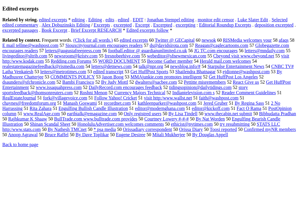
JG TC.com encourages (215, 50)
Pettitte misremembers (205, 82)
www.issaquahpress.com (59, 87)
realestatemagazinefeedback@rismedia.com (43, 66)
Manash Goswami (80, 103)
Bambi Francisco (78, 82)
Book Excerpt (54, 30)
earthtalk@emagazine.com (92, 113)
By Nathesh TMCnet (67, 129)
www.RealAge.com (41, 113)
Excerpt (142, 24)
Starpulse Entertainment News (235, 66)
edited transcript (108, 71)
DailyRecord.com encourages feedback (125, 87)
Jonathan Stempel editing (170, 19)
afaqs (284, 40)
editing (78, 19)
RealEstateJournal (19, 97)
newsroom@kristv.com (76, 55)
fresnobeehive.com (122, 55)
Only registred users (142, 113)
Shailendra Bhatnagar (195, 71)
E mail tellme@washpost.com (30, 45)
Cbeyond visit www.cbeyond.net (243, 55)
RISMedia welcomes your (247, 40)
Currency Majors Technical (140, 92)
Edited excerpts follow (147, 30)
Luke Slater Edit (252, 19)
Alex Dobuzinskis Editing (65, 24)
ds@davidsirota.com (169, 45)
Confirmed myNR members (270, 129)
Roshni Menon (93, 92)
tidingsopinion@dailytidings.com (200, 87)
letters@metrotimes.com (63, 71)
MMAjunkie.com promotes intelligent (166, 76)
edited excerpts (53, 19)
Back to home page (20, 144)
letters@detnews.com (111, 66)
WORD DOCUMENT (119, 61)
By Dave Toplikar (92, 134)
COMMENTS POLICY (73, 76)
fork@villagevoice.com (65, 97)
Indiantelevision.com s (193, 92)
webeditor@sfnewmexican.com (176, 55)
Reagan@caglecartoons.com (221, 45)
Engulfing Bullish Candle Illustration (93, 108)
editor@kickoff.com (211, 108)
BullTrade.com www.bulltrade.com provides (95, 118)
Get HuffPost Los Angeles (233, 76)
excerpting (186, 24)
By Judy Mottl (114, 82)
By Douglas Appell (210, 134)
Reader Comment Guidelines (249, 92)
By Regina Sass (249, 103)
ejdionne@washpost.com (246, 71)
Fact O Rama (249, 108)
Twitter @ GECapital (174, 40)
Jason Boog (113, 76)
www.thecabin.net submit (228, 113)
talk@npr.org (151, 66)
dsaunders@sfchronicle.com (28, 82)
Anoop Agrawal (23, 134)
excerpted (123, 24)
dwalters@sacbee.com (156, 82)
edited (123, 19)
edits (109, 19)
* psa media (104, 129)
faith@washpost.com (219, 97)
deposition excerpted (274, 24)
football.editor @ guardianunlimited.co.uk (147, 50)
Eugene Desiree (130, 134)
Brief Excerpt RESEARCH (96, 30)
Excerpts (102, 24)
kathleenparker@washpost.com (167, 103)
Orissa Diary (191, 129)
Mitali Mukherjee (168, 134)
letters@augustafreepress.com (73, 50)
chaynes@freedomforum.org (29, 103)
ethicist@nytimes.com (192, 124)
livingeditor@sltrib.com (24, 55)
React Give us (246, 82)
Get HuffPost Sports (149, 71)
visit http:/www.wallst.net (168, 97)
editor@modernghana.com (160, 108)
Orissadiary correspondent (147, 129)
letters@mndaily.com (265, 50)
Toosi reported (223, 129)
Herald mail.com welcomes (225, 61)
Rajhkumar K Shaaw (27, 118)
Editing (95, 19)
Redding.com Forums (71, 61)
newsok (209, 40)
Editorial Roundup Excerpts (225, 24)
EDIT (138, 19)
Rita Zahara (40, 108)
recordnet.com (117, 103)
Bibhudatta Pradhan (277, 113)
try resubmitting (235, 124)
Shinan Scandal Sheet (50, 124)
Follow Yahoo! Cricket (115, 97)
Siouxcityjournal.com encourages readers (103, 45)
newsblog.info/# (185, 66)
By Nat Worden (210, 118)
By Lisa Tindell (183, 113)
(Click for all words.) (93, 40)
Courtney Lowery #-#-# (166, 118)
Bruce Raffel (57, 134)
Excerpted (162, 24)
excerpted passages (20, 30)
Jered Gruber (216, 103)
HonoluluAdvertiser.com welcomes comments (120, 124)
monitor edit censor (216, 19)
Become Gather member (170, 61)
